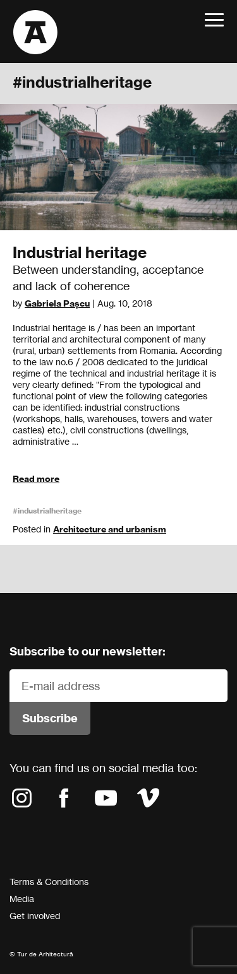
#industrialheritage (47, 510)
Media (21, 898)
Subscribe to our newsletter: (87, 651)
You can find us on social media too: (103, 768)
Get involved (34, 915)
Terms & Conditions (48, 881)
